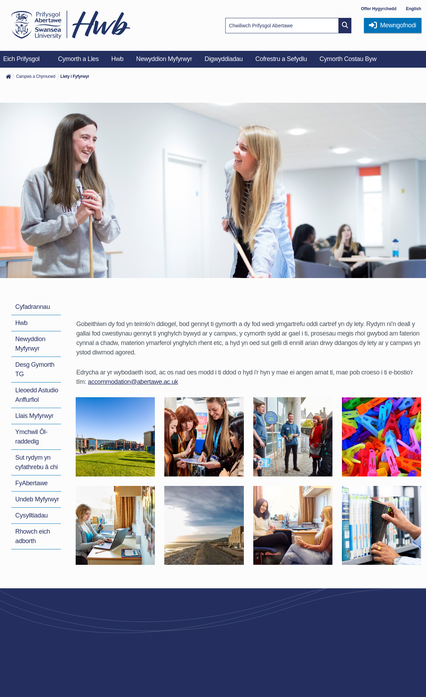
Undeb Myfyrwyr (37, 499)
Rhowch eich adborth (32, 536)
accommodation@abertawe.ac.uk (133, 381)
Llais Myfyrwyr (34, 415)
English (413, 8)
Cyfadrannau (32, 306)
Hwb (21, 322)
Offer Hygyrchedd (378, 8)
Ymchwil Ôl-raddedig (31, 436)
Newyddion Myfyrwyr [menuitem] (164, 58)
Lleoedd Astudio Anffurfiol (37, 395)
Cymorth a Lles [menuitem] (78, 58)
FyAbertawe (31, 483)
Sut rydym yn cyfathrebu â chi (36, 462)
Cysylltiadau (31, 515)
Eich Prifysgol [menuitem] (21, 58)
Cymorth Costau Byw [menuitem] (348, 58)
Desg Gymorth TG (35, 369)
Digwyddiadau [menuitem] (224, 58)
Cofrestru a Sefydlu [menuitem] (281, 58)
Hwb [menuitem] (117, 58)
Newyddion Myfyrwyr (30, 344)
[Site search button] (345, 25)
